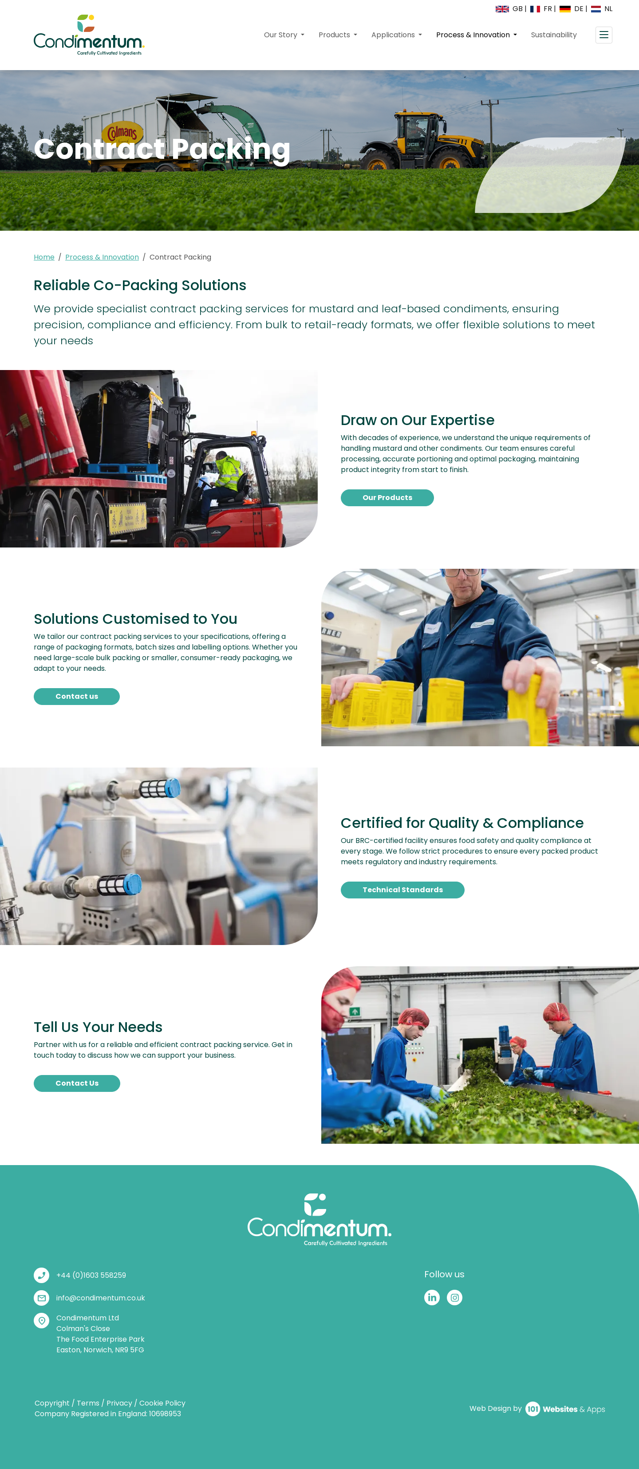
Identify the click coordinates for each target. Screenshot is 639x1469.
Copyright (52, 1403)
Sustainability (554, 35)
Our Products (387, 497)
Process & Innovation (480, 34)
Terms (88, 1403)
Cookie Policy (162, 1403)
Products (335, 35)
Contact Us (77, 1083)
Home (44, 257)
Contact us (76, 696)
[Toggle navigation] (604, 35)
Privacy (119, 1403)
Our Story (281, 35)
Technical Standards (403, 890)
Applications (394, 35)
